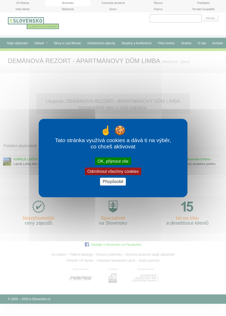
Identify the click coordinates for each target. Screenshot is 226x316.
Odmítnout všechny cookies (113, 171)
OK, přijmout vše (113, 161)
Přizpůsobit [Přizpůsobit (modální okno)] (113, 181)
